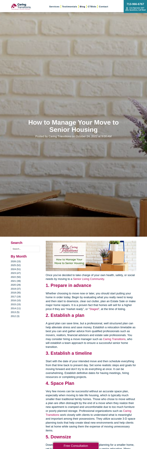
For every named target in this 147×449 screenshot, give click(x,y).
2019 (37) (16, 288)
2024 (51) (16, 269)
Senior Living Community (88, 278)
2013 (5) (15, 312)
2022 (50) (16, 277)
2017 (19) (16, 296)
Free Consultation (76, 445)
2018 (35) (16, 292)
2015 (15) (16, 304)
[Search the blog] (25, 249)
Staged (94, 309)
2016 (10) (16, 300)
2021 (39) (16, 281)
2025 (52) (16, 265)
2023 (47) (16, 273)
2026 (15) (16, 261)
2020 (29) (16, 285)
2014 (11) (16, 308)
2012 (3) (15, 316)
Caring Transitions (114, 339)
